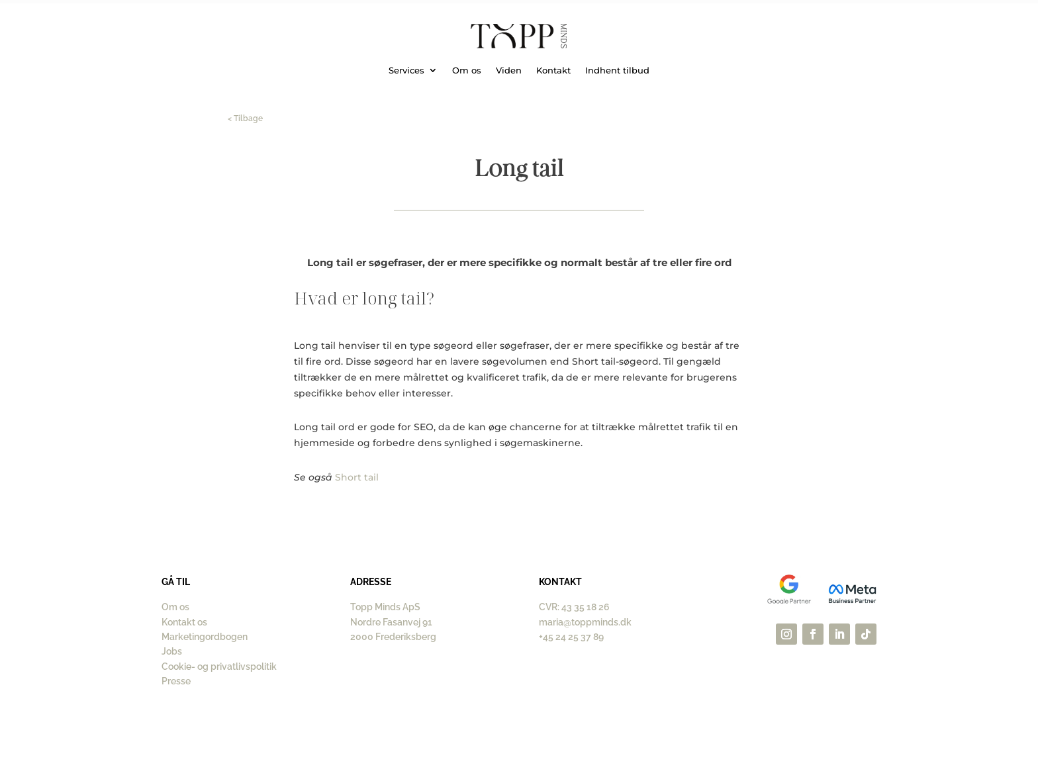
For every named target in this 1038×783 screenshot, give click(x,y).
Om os (466, 70)
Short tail (357, 477)
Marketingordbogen (205, 636)
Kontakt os (184, 622)
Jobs (172, 651)
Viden (509, 70)
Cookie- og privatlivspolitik (219, 666)
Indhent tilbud (617, 70)
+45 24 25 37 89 (571, 636)
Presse (176, 681)
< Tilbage (245, 118)
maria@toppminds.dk (585, 622)
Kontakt (553, 70)
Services (406, 70)
